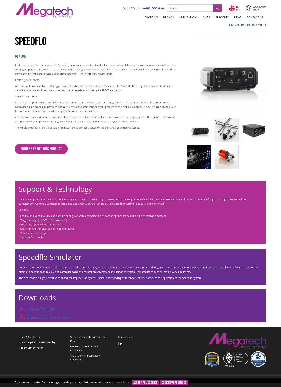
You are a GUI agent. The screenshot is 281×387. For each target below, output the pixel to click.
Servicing (222, 17)
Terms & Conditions (29, 337)
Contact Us (255, 17)
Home (232, 25)
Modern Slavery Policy (31, 347)
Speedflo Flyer (37, 309)
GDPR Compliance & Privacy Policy (37, 342)
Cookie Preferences (173, 383)
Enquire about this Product (41, 148)
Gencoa (250, 25)
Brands (168, 17)
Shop (206, 17)
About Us (151, 17)
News (237, 17)
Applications (188, 17)
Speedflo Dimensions (44, 317)
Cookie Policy (122, 382)
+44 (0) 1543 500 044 (153, 8)
